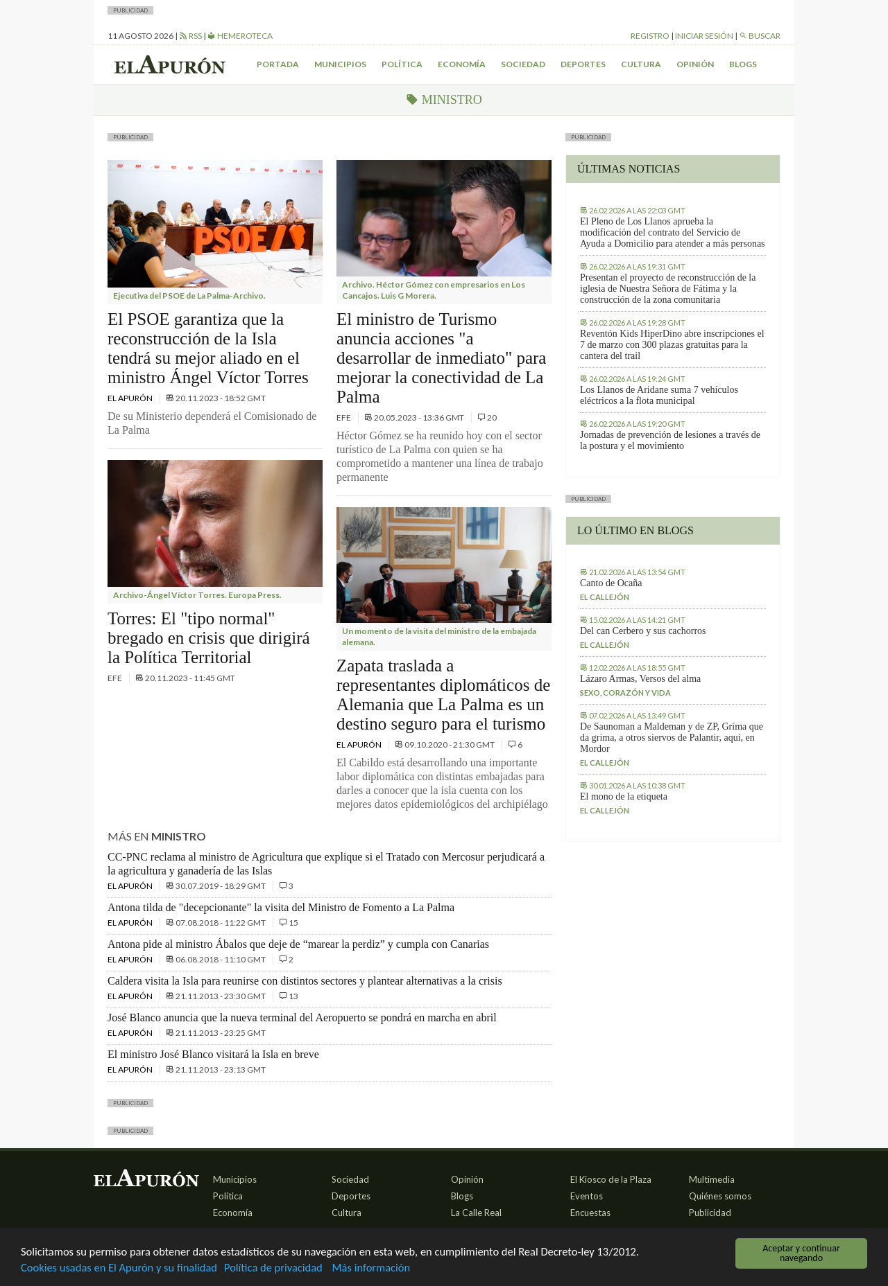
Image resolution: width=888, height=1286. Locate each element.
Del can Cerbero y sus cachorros (643, 631)
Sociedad (523, 64)
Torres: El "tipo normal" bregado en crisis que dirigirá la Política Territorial (209, 638)
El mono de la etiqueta (623, 796)
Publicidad (710, 1212)
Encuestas (590, 1212)
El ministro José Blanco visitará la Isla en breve (213, 1054)
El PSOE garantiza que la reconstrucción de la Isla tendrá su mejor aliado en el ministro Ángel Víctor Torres (208, 348)
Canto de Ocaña (611, 583)
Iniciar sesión (704, 35)
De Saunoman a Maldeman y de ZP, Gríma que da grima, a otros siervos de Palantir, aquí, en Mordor (671, 737)
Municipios (340, 64)
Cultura (641, 64)
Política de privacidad (281, 1267)
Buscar (759, 35)
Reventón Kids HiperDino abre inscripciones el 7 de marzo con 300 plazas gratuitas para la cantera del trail (672, 344)
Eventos (586, 1195)
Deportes (583, 64)
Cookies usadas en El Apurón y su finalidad (122, 1267)
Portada (278, 64)
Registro (650, 35)
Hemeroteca (240, 35)
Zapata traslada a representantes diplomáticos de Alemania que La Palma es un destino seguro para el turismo (443, 694)
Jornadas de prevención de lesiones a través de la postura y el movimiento (670, 440)
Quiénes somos (720, 1195)
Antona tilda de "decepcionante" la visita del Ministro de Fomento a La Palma (281, 907)
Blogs (743, 64)
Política (402, 64)
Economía (462, 64)
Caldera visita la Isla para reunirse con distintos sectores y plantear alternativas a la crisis (305, 981)
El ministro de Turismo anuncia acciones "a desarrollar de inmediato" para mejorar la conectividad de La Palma (441, 358)
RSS (190, 35)
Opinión (695, 64)
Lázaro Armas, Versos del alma (640, 678)
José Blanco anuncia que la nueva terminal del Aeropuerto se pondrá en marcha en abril (302, 1017)
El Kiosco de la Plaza (610, 1179)
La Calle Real (476, 1212)
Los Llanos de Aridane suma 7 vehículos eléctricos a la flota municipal (659, 395)
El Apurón (131, 398)
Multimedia (712, 1179)
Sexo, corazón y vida (625, 692)
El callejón (604, 596)
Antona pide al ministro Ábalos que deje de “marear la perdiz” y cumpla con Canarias (298, 944)
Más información (381, 1267)
